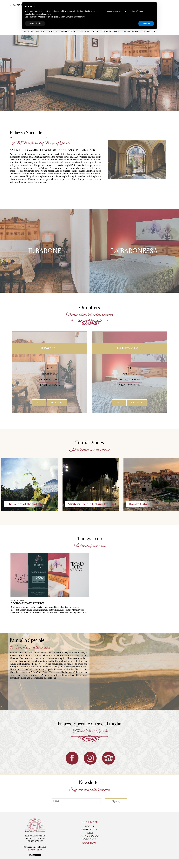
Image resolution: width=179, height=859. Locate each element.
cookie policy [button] (44, 14)
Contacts (149, 31)
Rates (89, 832)
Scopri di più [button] (35, 23)
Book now (89, 843)
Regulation (68, 31)
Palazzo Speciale (34, 31)
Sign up (116, 801)
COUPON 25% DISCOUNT (27, 603)
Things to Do (110, 31)
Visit (39, 402)
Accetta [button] (146, 23)
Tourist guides (89, 31)
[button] (153, 6)
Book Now (57, 402)
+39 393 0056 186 (19, 4)
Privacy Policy (35, 849)
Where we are (130, 31)
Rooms (53, 31)
